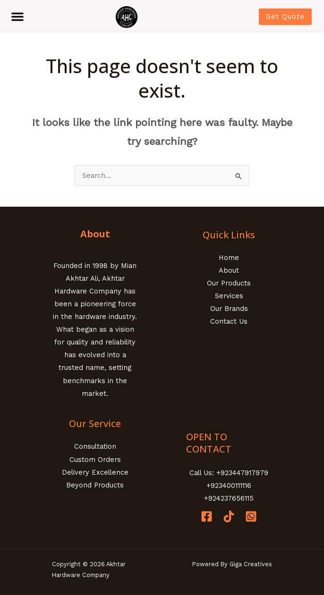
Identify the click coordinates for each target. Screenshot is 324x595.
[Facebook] (207, 516)
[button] (17, 16)
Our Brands (229, 308)
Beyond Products (95, 485)
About (229, 270)
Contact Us (228, 321)
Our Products (229, 283)
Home (229, 257)
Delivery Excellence (95, 472)
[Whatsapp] (251, 516)
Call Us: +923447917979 (228, 473)
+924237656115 (229, 498)
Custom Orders (95, 459)
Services (229, 296)
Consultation (95, 446)
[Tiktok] (229, 516)
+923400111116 (228, 485)
